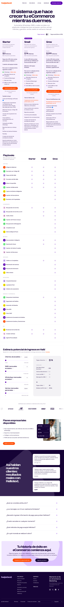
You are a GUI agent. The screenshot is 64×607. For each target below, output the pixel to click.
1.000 (6, 362)
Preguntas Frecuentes (22, 582)
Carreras (35, 580)
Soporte (19, 584)
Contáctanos (36, 582)
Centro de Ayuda (20, 578)
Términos (16, 601)
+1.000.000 (25, 373)
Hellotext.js (19, 593)
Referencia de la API (21, 591)
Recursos (19, 580)
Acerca (34, 578)
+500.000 (26, 362)
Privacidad (23, 601)
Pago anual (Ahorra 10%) (56, 34)
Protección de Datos (32, 601)
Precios (35, 586)
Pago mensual (41, 34)
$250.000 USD (25, 395)
